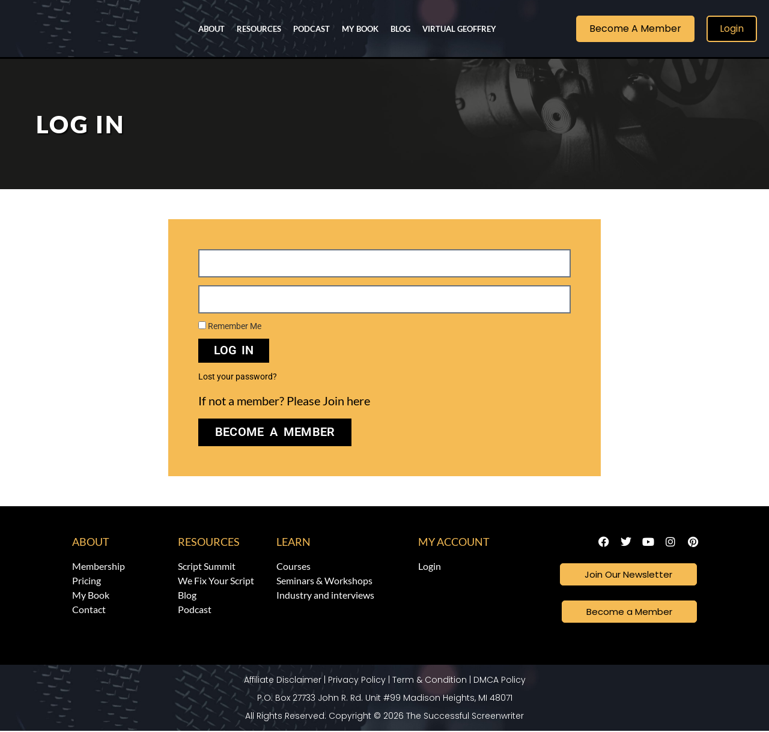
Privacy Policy (357, 681)
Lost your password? (237, 376)
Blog (400, 29)
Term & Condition (429, 681)
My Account (454, 541)
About (211, 29)
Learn (293, 541)
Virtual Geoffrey (459, 29)
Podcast (311, 29)
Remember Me (229, 326)
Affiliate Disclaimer (282, 681)
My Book (360, 29)
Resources (259, 29)
